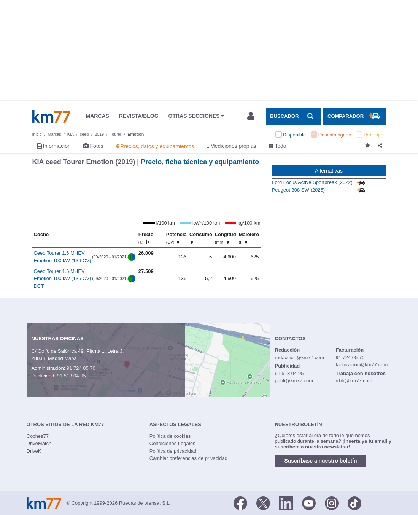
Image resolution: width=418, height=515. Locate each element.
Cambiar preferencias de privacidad (188, 458)
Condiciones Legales (172, 443)
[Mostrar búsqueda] (293, 116)
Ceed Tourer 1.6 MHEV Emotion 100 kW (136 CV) (62, 256)
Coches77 (38, 436)
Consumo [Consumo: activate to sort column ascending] (200, 237)
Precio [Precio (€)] (146, 237)
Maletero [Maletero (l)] (249, 237)
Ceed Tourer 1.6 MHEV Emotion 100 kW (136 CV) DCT (62, 278)
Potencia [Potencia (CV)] (176, 237)
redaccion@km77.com (299, 357)
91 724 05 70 (81, 368)
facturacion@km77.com (361, 365)
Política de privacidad (173, 451)
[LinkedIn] (286, 502)
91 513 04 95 (71, 376)
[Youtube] (309, 502)
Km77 (51, 116)
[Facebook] (240, 502)
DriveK (34, 451)
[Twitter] (263, 502)
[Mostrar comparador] (354, 116)
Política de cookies (170, 436)
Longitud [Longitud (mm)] (225, 237)
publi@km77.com (294, 380)
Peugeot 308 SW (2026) (298, 190)
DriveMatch (39, 443)
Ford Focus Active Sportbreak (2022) (312, 182)
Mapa (70, 358)
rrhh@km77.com (353, 380)
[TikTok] (354, 502)
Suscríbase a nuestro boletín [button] (320, 461)
